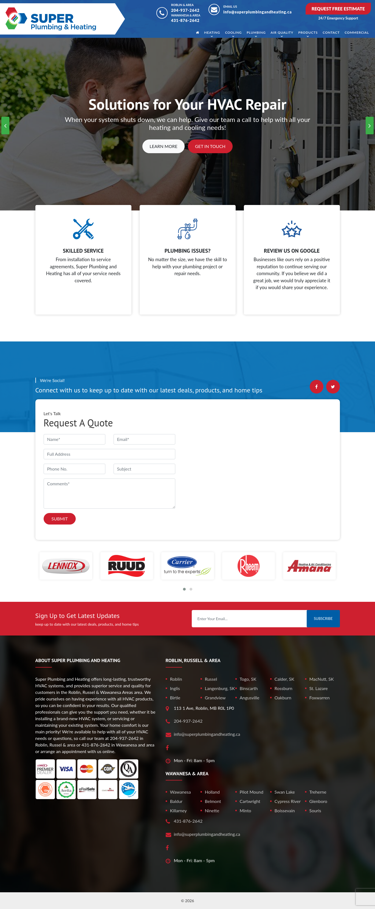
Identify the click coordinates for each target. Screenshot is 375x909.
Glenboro (318, 801)
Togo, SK (248, 679)
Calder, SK (284, 679)
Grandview (215, 697)
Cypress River (288, 801)
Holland (212, 791)
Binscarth (249, 688)
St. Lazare (318, 688)
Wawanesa (180, 791)
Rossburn (283, 688)
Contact (331, 32)
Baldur (176, 801)
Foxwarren (319, 697)
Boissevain (285, 810)
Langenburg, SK (220, 688)
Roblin (176, 679)
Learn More (163, 146)
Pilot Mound (251, 791)
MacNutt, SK (321, 679)
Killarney (178, 810)
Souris (315, 810)
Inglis (175, 688)
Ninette (212, 810)
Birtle (175, 697)
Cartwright (250, 801)
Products (308, 32)
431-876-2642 (185, 20)
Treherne (317, 791)
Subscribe (323, 618)
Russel (211, 679)
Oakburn (283, 697)
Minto (245, 810)
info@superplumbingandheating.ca (257, 12)
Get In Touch (210, 146)
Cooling (233, 32)
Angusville (250, 697)
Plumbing (256, 32)
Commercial (357, 32)
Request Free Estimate (338, 8)
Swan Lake (285, 791)
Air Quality (282, 32)
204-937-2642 (185, 10)
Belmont (213, 801)
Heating (212, 32)
